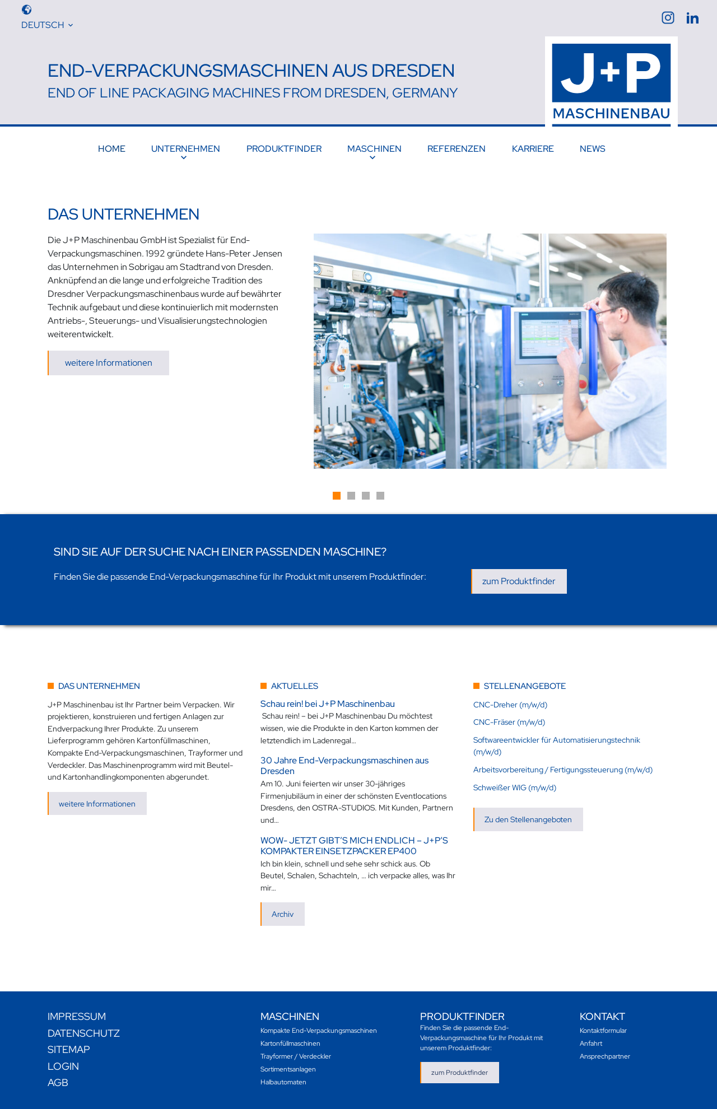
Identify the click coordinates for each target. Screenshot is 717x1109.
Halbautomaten (283, 1081)
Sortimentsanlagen (288, 1068)
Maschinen (374, 149)
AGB (58, 1082)
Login (63, 1065)
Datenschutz (84, 1032)
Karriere (533, 149)
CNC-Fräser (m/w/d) (509, 721)
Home (111, 149)
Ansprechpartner (605, 1055)
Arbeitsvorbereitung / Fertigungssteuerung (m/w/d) (563, 769)
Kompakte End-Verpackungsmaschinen (318, 1030)
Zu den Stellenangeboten (528, 819)
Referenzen (456, 149)
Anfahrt (591, 1042)
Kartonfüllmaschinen (290, 1042)
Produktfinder (284, 149)
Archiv (283, 913)
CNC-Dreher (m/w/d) (510, 703)
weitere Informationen (108, 363)
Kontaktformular (603, 1030)
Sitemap (69, 1049)
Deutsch (42, 25)
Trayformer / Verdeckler (295, 1055)
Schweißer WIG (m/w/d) (514, 786)
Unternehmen (185, 149)
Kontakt (602, 1016)
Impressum (77, 1016)
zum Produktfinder (519, 581)
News (593, 149)
